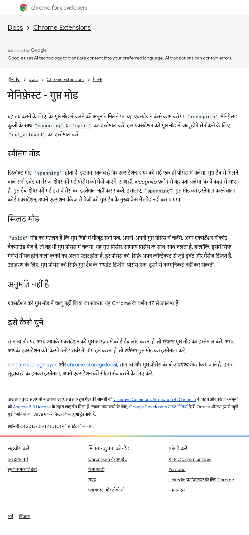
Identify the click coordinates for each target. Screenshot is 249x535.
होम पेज (14, 79)
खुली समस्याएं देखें (22, 469)
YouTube (176, 469)
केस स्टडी (96, 469)
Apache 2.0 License (32, 407)
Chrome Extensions (62, 28)
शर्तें (10, 516)
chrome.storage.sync (33, 365)
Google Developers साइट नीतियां (158, 407)
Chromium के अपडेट (107, 459)
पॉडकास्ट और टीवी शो (106, 490)
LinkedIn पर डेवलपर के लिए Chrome (201, 480)
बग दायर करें (18, 459)
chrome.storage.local (92, 365)
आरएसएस (176, 490)
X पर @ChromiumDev (189, 459)
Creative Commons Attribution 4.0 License (154, 399)
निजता (24, 516)
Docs (15, 28)
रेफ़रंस (97, 79)
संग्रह (92, 480)
